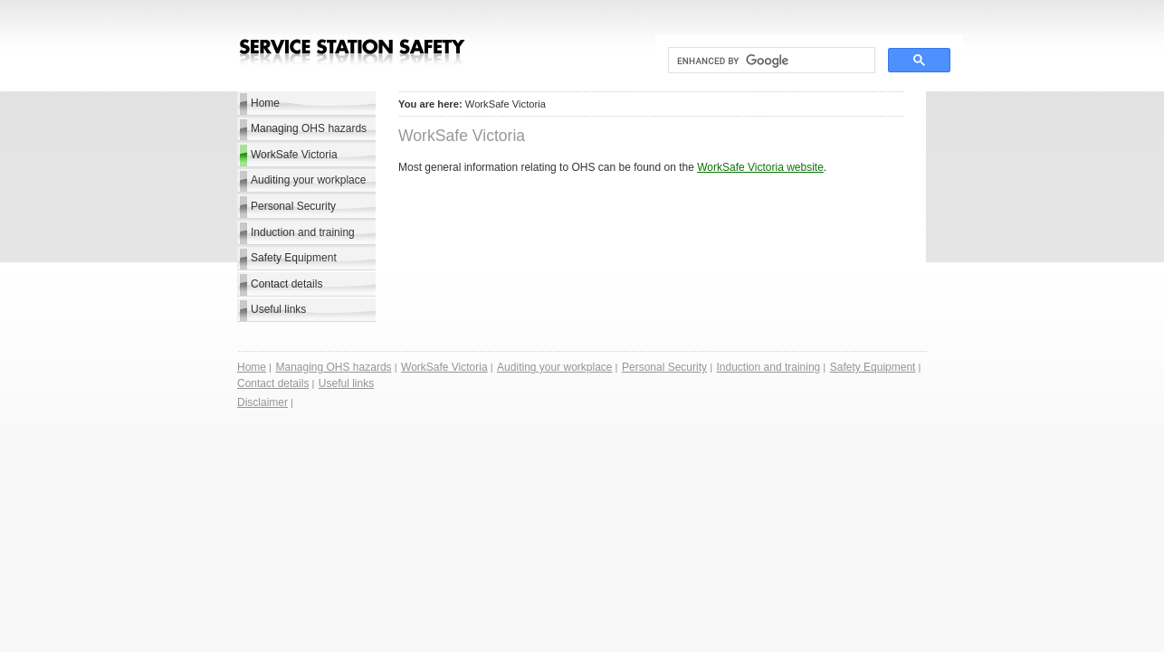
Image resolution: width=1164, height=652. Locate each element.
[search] (770, 60)
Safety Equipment (294, 257)
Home (265, 103)
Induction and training (303, 232)
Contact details (286, 284)
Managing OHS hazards (309, 128)
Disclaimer (262, 402)
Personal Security (293, 206)
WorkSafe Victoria (294, 154)
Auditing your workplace (308, 180)
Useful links (278, 309)
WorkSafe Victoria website (760, 167)
